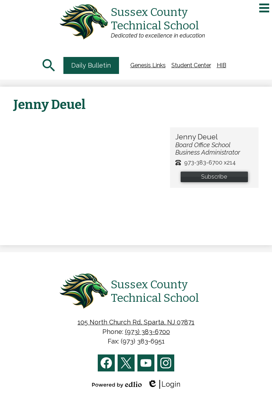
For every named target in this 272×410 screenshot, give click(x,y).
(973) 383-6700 (147, 331)
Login (163, 384)
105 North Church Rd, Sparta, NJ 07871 (136, 322)
